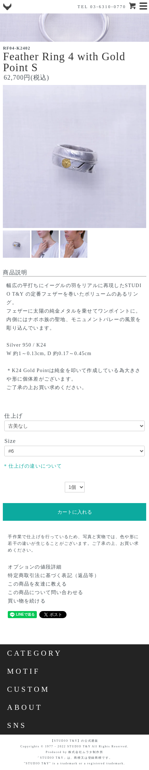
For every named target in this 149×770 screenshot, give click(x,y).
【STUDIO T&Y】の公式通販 (74, 740)
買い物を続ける (26, 601)
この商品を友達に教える (37, 584)
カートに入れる (74, 512)
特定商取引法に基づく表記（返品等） (53, 575)
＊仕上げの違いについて (32, 466)
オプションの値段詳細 (35, 567)
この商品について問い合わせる (45, 592)
